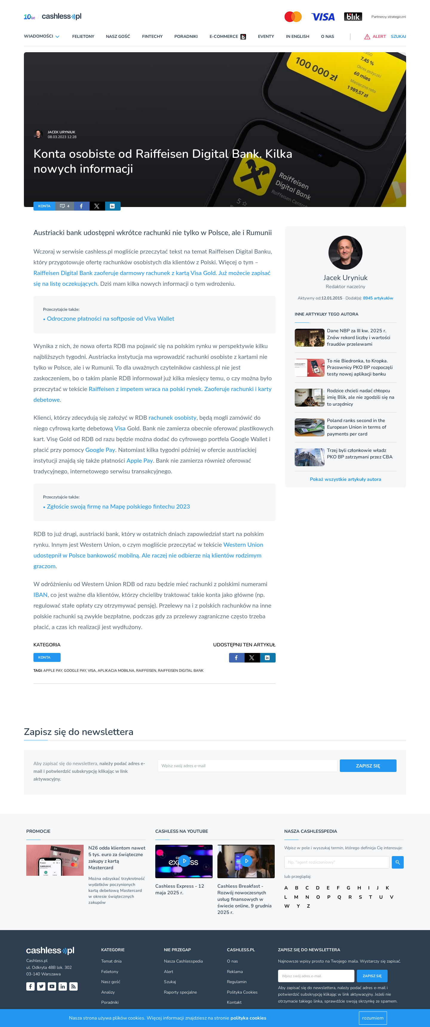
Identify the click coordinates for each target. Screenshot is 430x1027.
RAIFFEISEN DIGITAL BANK (181, 670)
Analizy (108, 992)
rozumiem (373, 1018)
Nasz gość (118, 36)
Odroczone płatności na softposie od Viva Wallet (108, 318)
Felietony (83, 36)
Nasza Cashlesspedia (183, 961)
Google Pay (100, 449)
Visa (119, 428)
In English (297, 36)
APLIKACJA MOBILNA (116, 670)
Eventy (266, 36)
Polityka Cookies (242, 992)
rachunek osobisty (172, 417)
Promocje (38, 831)
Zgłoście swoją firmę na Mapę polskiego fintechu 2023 (116, 506)
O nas (327, 36)
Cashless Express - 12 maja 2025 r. (179, 889)
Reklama (235, 972)
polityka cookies (248, 1018)
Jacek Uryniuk (61, 132)
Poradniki (186, 36)
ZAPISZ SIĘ (368, 765)
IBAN (40, 594)
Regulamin (237, 982)
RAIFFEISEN (146, 670)
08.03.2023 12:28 (62, 137)
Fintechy (152, 36)
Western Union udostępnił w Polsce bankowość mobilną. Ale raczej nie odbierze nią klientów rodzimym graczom (148, 555)
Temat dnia (111, 961)
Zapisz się (372, 976)
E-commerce (224, 36)
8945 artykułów (378, 298)
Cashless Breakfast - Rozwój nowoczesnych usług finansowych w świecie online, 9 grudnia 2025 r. (244, 899)
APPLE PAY (52, 670)
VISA (92, 670)
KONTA (44, 206)
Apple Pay (140, 460)
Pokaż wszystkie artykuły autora (345, 479)
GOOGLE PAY (75, 670)
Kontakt (234, 1002)
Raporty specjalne (180, 992)
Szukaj (170, 982)
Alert (168, 972)
